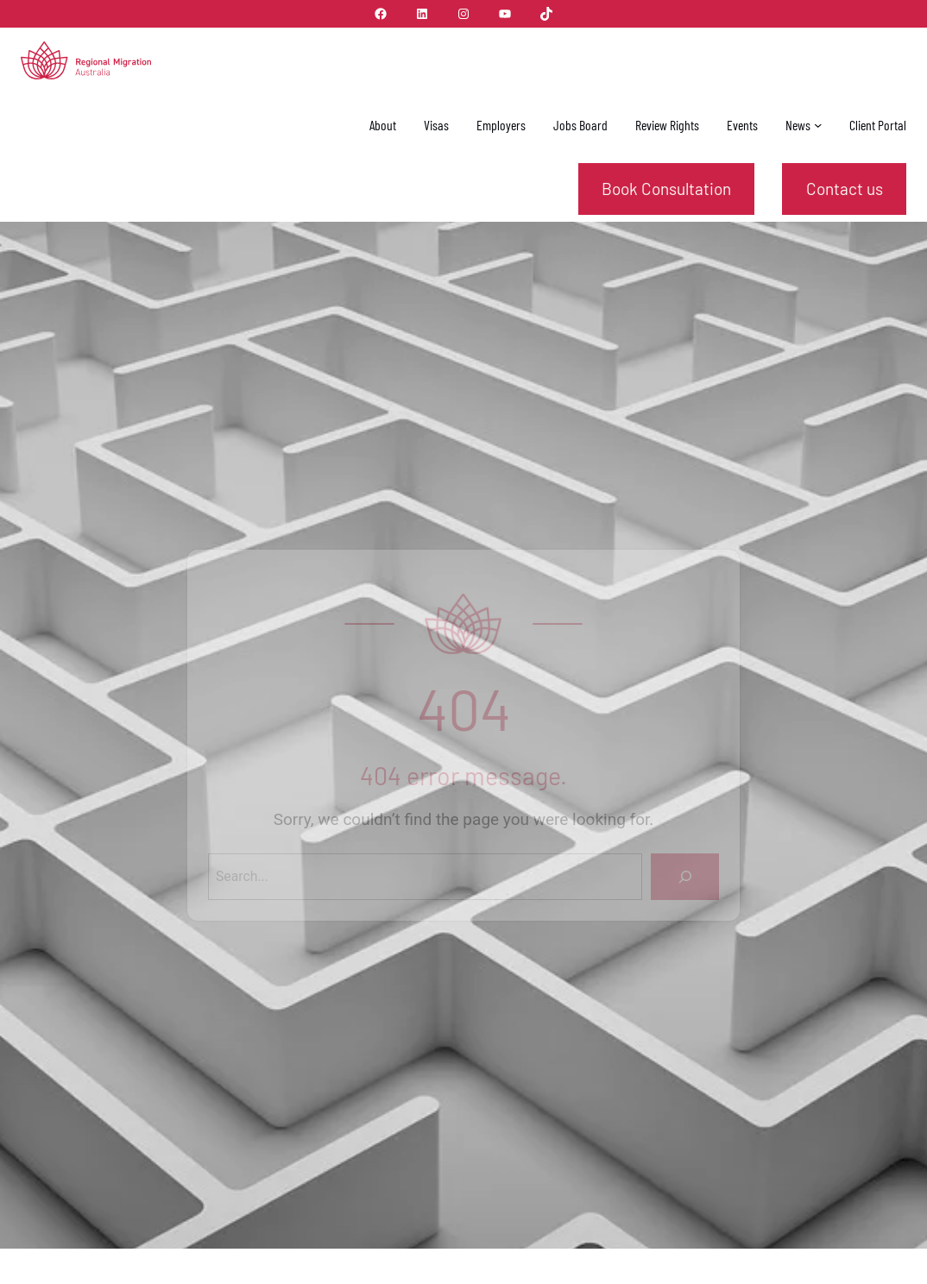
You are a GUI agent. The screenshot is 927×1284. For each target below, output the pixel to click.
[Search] (685, 876)
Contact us (844, 188)
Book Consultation (666, 188)
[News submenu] (818, 124)
